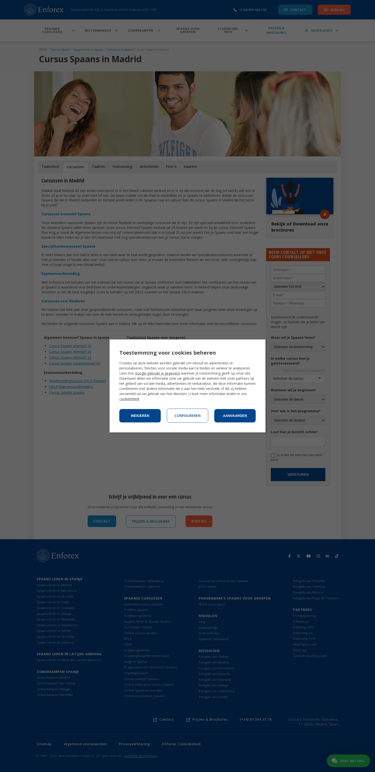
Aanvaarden (235, 416)
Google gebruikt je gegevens (157, 373)
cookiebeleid (129, 398)
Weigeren (140, 416)
